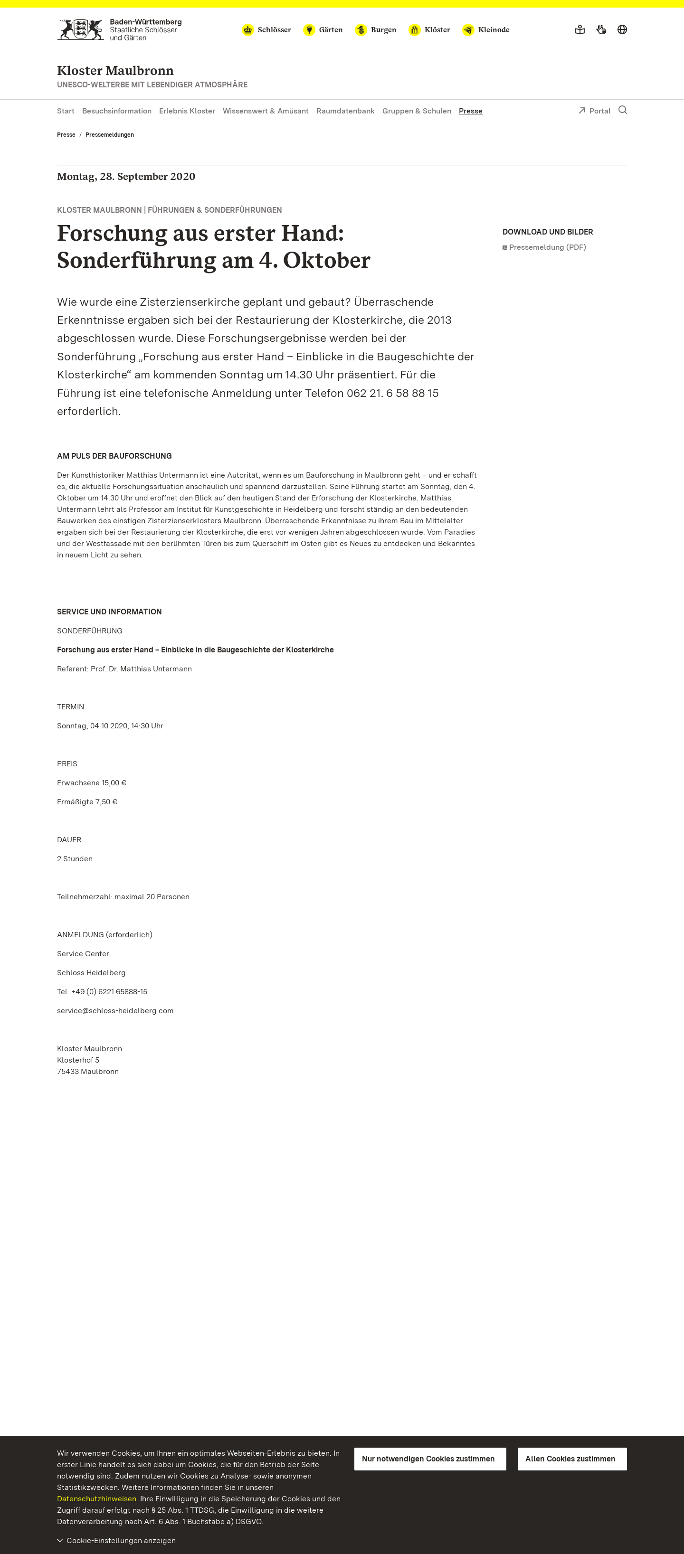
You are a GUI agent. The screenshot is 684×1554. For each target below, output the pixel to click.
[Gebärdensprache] (601, 30)
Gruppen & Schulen (416, 110)
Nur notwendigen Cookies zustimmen (428, 1458)
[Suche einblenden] (622, 110)
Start (66, 110)
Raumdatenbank (345, 110)
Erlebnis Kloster (187, 110)
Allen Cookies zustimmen (570, 1458)
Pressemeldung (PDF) (547, 247)
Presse (471, 110)
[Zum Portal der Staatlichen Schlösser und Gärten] (119, 29)
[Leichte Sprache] (580, 30)
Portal (594, 111)
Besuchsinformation (117, 110)
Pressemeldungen (110, 135)
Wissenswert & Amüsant (266, 110)
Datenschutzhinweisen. (97, 1498)
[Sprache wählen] (622, 30)
